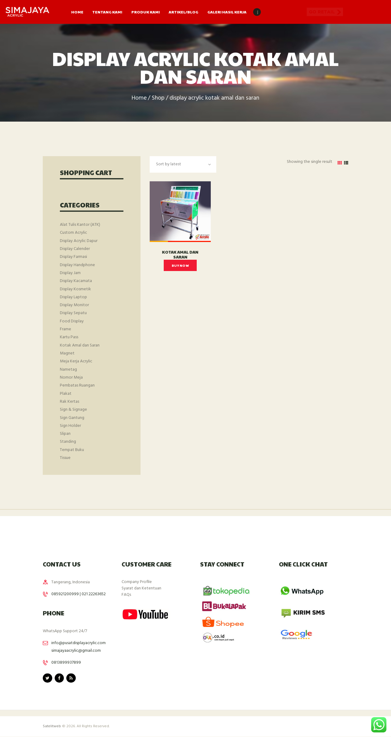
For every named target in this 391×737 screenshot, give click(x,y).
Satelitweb (52, 726)
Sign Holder (70, 425)
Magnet (67, 353)
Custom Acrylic (73, 232)
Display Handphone (77, 265)
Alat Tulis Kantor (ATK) (80, 224)
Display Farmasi (73, 256)
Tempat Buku (72, 449)
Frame (65, 329)
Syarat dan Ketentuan (141, 588)
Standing (68, 441)
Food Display (72, 321)
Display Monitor (74, 305)
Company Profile (137, 581)
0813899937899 (66, 662)
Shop (158, 98)
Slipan (65, 433)
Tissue (65, 457)
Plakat (65, 393)
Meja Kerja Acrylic (76, 361)
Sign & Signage (73, 409)
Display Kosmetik (75, 289)
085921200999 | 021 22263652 (78, 594)
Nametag (68, 369)
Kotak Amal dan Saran (180, 255)
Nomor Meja (71, 377)
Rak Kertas (69, 401)
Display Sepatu (73, 313)
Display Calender (75, 248)
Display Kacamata (76, 280)
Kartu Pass (69, 337)
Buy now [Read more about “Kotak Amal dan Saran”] (180, 265)
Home (139, 98)
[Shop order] (183, 164)
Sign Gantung (72, 417)
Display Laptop (73, 297)
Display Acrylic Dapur (78, 240)
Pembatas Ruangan (77, 385)
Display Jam (70, 273)
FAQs (126, 594)
